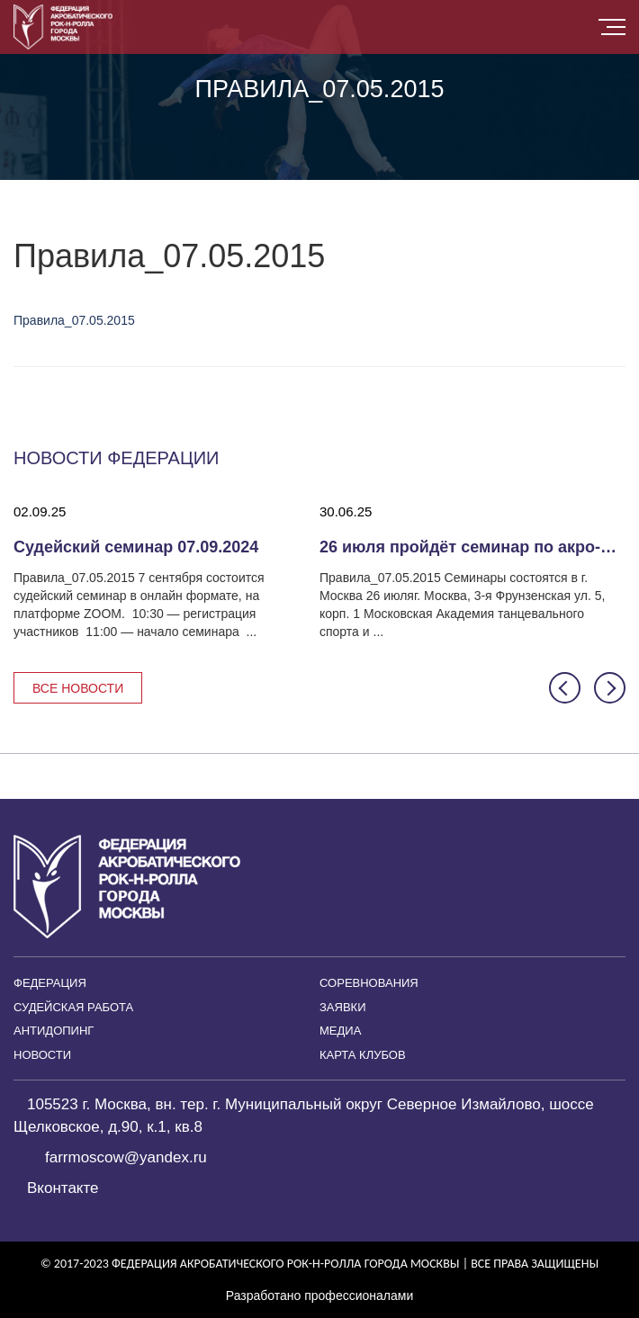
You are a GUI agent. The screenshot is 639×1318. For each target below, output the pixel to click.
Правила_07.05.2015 (74, 320)
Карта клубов (363, 1055)
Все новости (77, 688)
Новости (42, 1055)
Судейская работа (73, 1007)
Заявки (343, 1007)
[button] (564, 688)
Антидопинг (54, 1030)
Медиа (340, 1030)
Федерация (50, 983)
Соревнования (369, 983)
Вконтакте (63, 1188)
